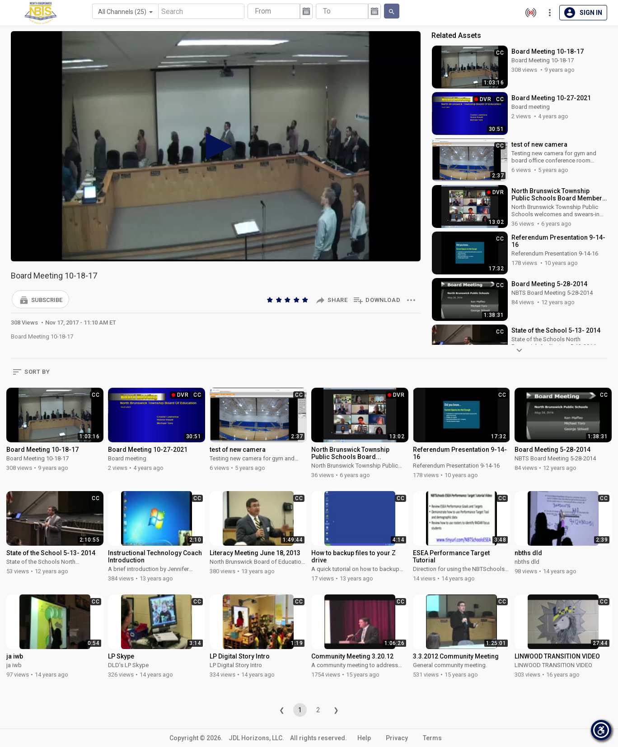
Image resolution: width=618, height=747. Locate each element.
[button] (40, 299)
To (327, 11)
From (263, 11)
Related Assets (456, 35)
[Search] (201, 11)
